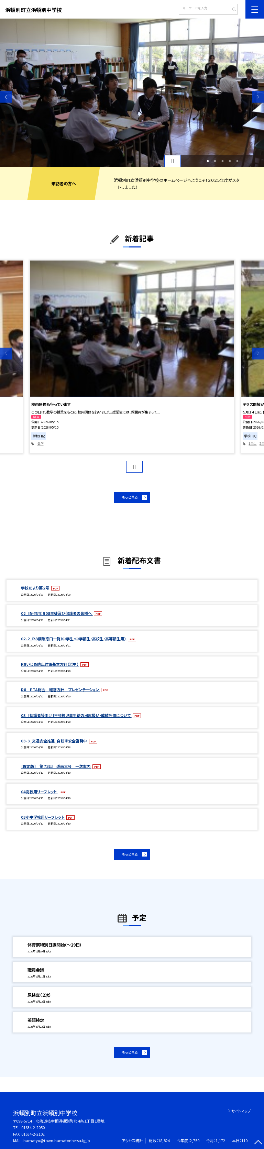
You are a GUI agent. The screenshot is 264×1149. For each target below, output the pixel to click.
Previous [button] (6, 97)
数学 (40, 443)
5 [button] (237, 161)
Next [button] (258, 97)
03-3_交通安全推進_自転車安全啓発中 (54, 740)
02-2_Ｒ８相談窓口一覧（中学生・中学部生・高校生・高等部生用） (74, 638)
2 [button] (215, 161)
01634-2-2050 (33, 1127)
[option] (132, 93)
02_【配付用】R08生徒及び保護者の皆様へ (57, 613)
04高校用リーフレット (39, 791)
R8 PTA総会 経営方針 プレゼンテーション (60, 689)
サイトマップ (241, 1111)
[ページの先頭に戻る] (258, 1143)
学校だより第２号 (35, 587)
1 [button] (208, 161)
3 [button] (222, 161)
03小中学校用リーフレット (43, 817)
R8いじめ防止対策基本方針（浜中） (50, 664)
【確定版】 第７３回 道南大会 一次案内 (56, 766)
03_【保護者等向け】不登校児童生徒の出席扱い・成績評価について (76, 715)
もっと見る (130, 497)
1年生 (252, 443)
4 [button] (230, 161)
